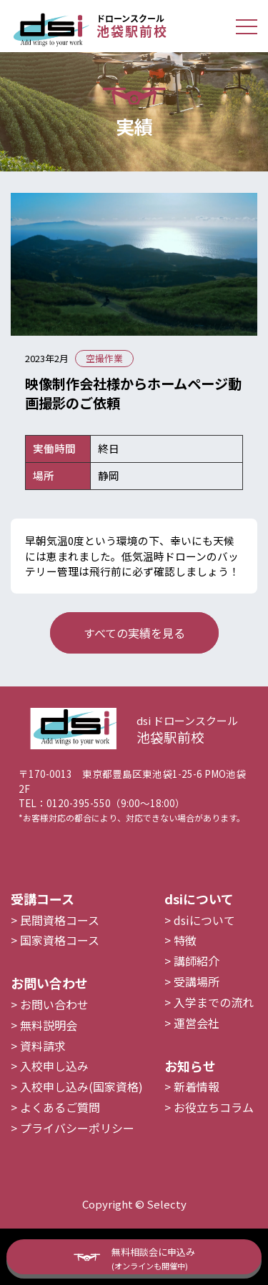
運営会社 (196, 1044)
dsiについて (204, 941)
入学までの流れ (214, 1023)
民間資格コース (59, 941)
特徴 (185, 962)
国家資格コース (59, 962)
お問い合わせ (54, 1025)
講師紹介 (196, 982)
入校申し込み (54, 1087)
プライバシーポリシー (77, 1149)
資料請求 (43, 1067)
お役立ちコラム (214, 1128)
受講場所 (196, 1002)
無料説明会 (48, 1046)
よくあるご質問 (60, 1128)
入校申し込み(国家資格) (81, 1107)
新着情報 (196, 1107)
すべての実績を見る (134, 632)
